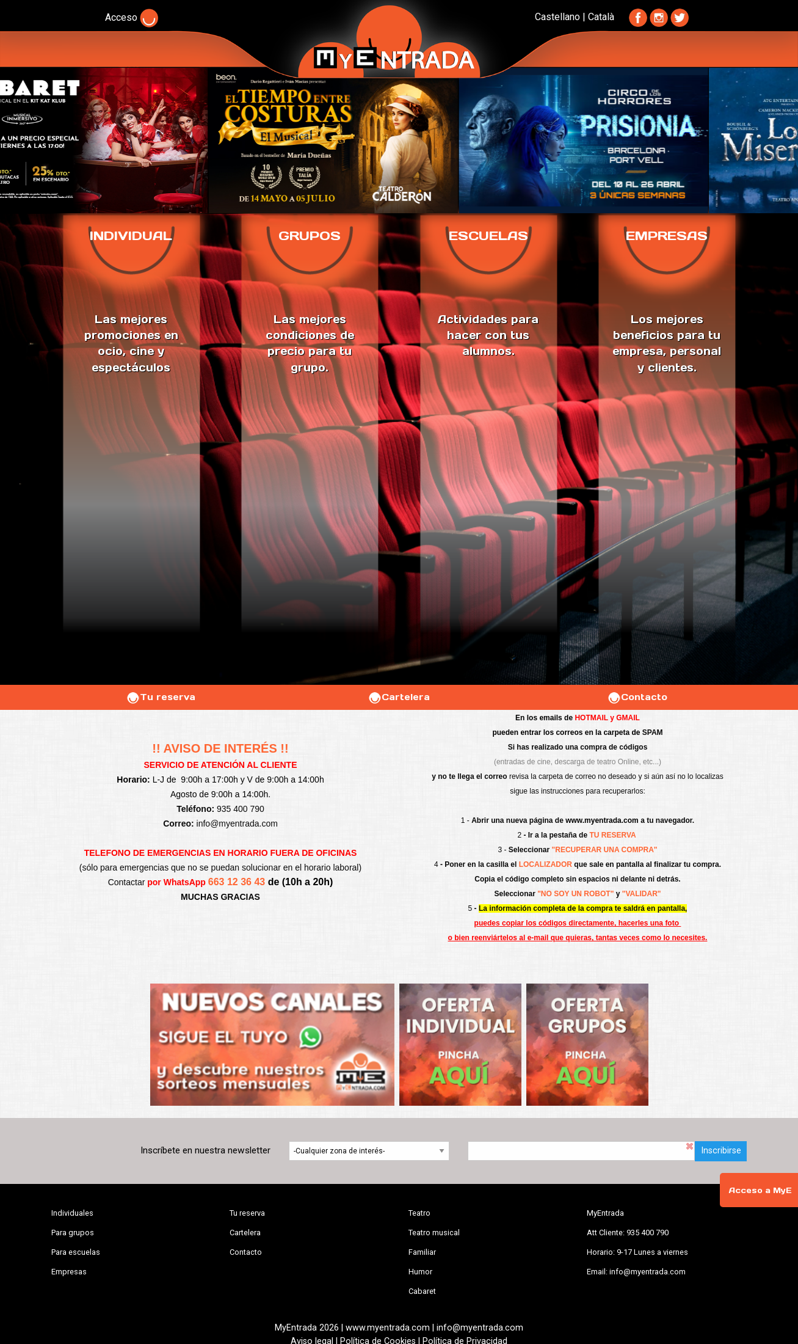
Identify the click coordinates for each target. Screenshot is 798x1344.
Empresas (69, 1271)
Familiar (422, 1252)
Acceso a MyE (760, 1190)
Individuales (72, 1213)
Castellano (557, 17)
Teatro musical (434, 1232)
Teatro (419, 1213)
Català (601, 17)
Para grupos (72, 1232)
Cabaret (422, 1291)
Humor (420, 1271)
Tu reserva (160, 697)
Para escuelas (75, 1252)
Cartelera (399, 697)
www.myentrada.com (602, 820)
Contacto (637, 697)
